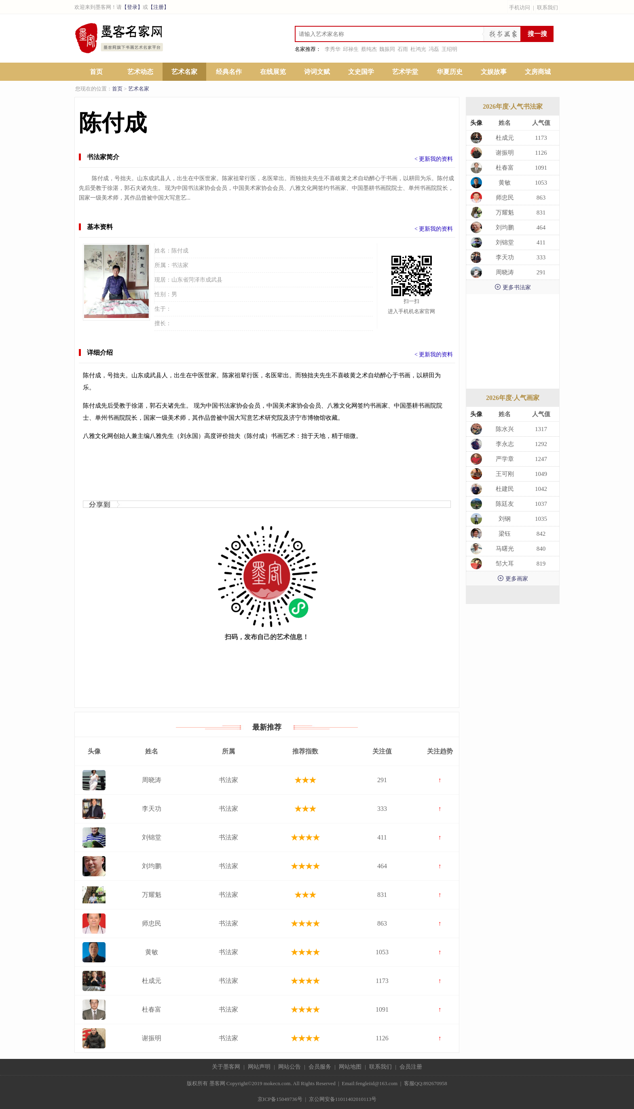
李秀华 (332, 49)
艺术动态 (140, 71)
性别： (162, 294)
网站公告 (289, 1067)
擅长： (162, 323)
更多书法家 (513, 287)
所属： (162, 265)
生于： (162, 309)
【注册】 (158, 7)
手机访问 (519, 7)
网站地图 (350, 1067)
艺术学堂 (405, 71)
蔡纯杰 (369, 49)
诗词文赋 (317, 71)
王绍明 (449, 49)
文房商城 (538, 71)
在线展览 (273, 71)
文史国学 (361, 71)
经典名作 (229, 71)
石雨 (402, 49)
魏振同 (387, 49)
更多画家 (512, 578)
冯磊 (434, 49)
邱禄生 (351, 49)
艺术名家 (184, 71)
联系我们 (547, 7)
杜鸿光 (418, 49)
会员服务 (320, 1067)
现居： (162, 280)
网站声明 (259, 1067)
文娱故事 (494, 71)
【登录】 (132, 7)
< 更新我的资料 (433, 159)
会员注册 (410, 1067)
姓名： (162, 251)
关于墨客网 (226, 1067)
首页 (96, 71)
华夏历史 (450, 71)
